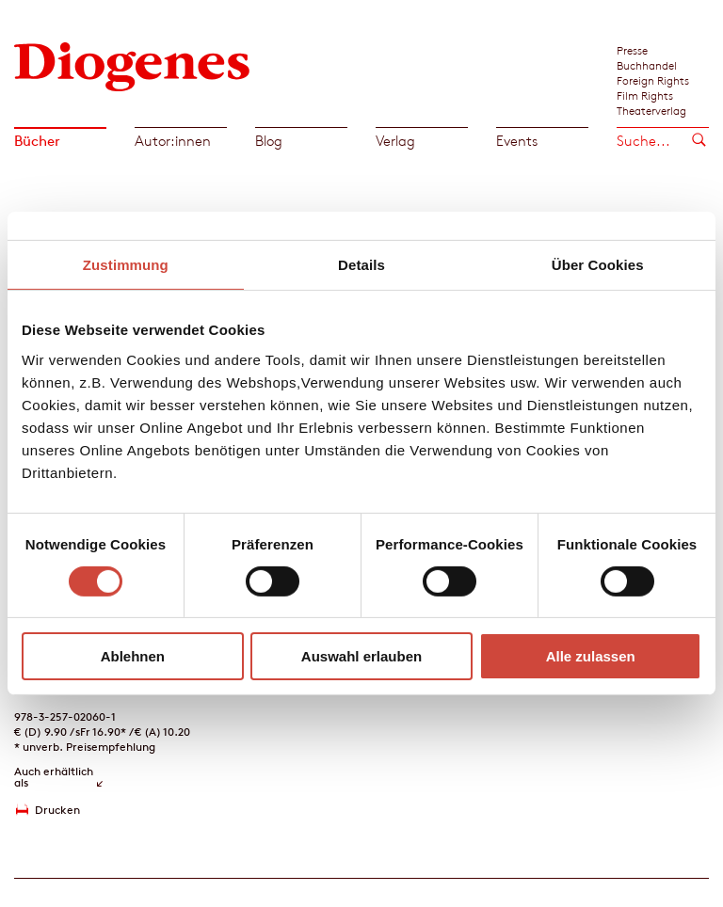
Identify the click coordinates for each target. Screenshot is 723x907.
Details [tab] (361, 265)
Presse (632, 49)
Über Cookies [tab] (598, 265)
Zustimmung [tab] (126, 265)
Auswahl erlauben (361, 656)
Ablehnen (133, 656)
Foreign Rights (653, 80)
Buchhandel (647, 64)
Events (517, 141)
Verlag (395, 141)
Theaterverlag (651, 110)
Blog (268, 141)
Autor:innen (173, 141)
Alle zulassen (590, 656)
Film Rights (645, 95)
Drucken (57, 810)
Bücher (37, 141)
